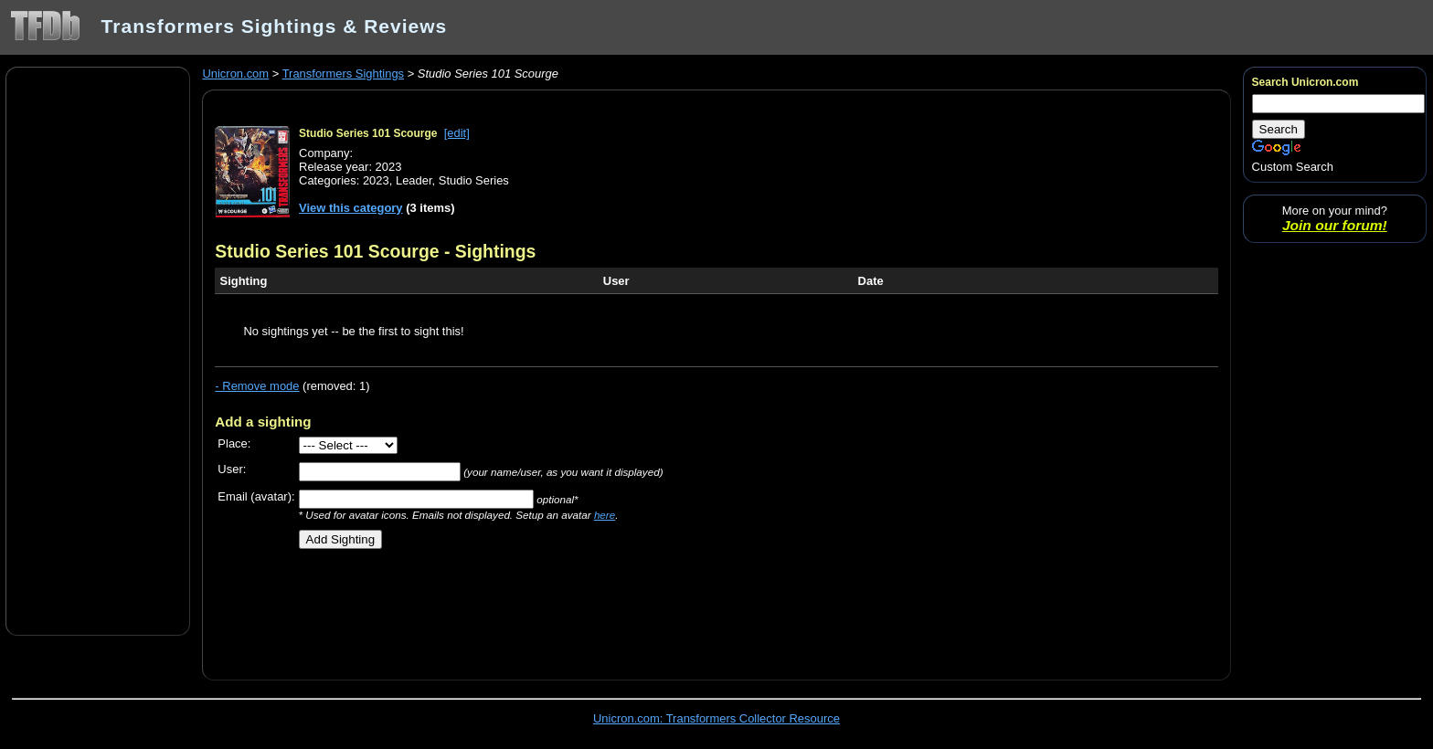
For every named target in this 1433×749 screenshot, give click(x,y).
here (604, 515)
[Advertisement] (98, 350)
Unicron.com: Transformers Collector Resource (716, 718)
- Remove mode (257, 386)
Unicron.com (235, 73)
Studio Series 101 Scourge (368, 133)
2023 (376, 180)
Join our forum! (1334, 225)
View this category (351, 208)
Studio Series (474, 180)
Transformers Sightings (343, 73)
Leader (414, 180)
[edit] (457, 133)
